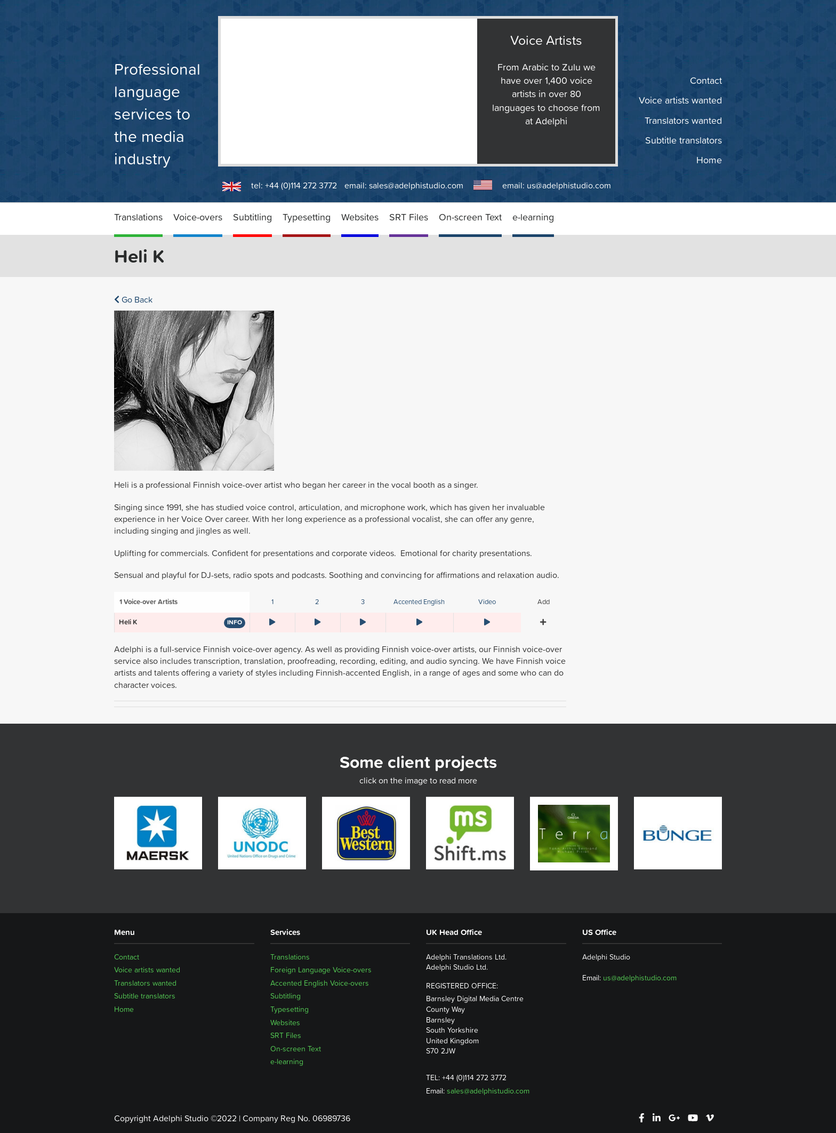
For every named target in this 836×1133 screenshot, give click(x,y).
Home (709, 160)
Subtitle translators (683, 140)
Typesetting (307, 217)
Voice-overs (197, 217)
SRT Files (408, 217)
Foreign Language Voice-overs (321, 969)
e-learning (533, 217)
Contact (706, 81)
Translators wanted (683, 120)
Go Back (133, 299)
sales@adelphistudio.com (416, 185)
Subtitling (252, 217)
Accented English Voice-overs (319, 983)
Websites (360, 217)
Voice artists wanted (680, 100)
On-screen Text (470, 217)
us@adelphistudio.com (569, 185)
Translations (138, 217)
